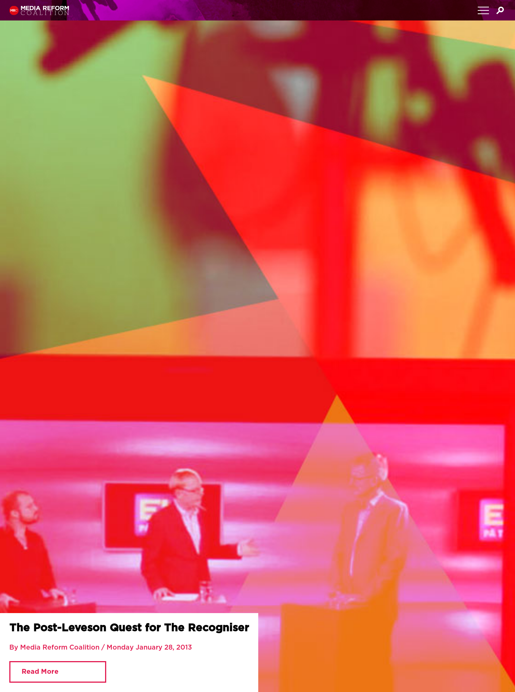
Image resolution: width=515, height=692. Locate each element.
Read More (40, 672)
